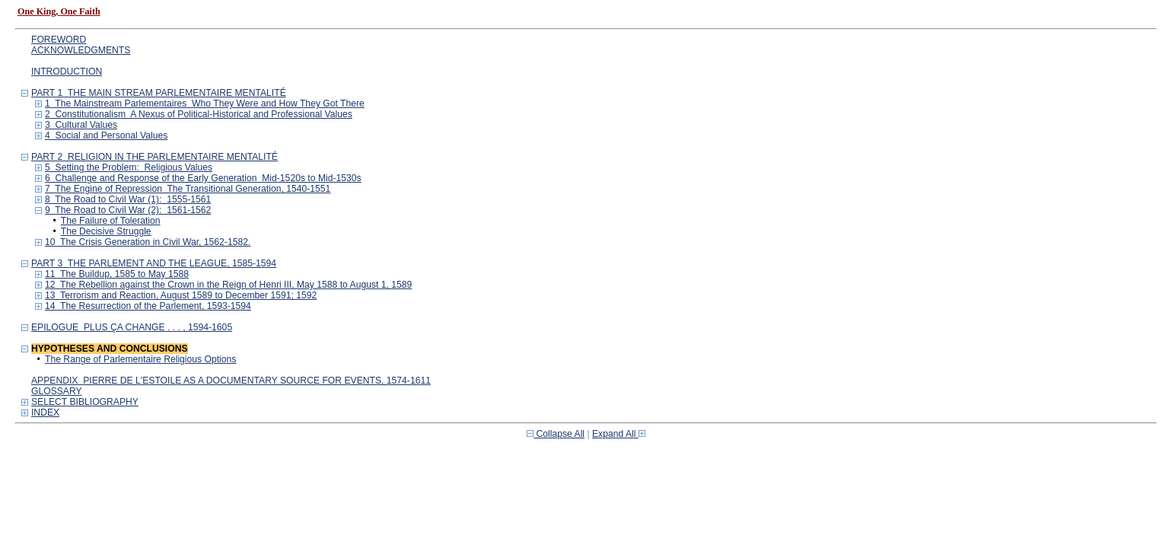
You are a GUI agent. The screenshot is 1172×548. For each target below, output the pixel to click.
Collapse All (555, 434)
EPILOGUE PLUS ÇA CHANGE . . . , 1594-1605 (131, 327)
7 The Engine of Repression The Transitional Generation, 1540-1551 (187, 188)
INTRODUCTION (66, 71)
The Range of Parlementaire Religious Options (140, 359)
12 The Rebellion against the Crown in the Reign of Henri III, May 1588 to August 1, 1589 (228, 284)
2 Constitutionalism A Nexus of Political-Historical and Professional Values (198, 114)
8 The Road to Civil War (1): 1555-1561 (128, 199)
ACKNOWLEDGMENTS (80, 50)
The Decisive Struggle (106, 231)
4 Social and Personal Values (106, 135)
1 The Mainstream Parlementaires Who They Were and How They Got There (205, 103)
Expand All (618, 434)
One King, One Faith (59, 11)
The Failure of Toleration (111, 220)
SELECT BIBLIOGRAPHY (85, 402)
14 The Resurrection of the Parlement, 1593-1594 (148, 306)
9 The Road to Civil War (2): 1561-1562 (128, 210)
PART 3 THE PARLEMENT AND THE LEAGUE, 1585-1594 (153, 263)
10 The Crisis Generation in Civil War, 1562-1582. (147, 242)
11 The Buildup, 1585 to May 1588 (117, 274)
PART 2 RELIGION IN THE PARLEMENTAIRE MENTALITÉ (154, 156)
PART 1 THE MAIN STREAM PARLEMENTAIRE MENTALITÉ (158, 93)
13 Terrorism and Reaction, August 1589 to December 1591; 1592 (181, 295)
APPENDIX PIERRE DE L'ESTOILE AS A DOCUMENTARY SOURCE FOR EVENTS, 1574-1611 (231, 380)
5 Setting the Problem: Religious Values (128, 167)
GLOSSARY (56, 391)
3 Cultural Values (81, 124)
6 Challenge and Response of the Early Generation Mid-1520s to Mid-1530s (203, 178)
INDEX (45, 412)
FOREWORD (58, 39)
